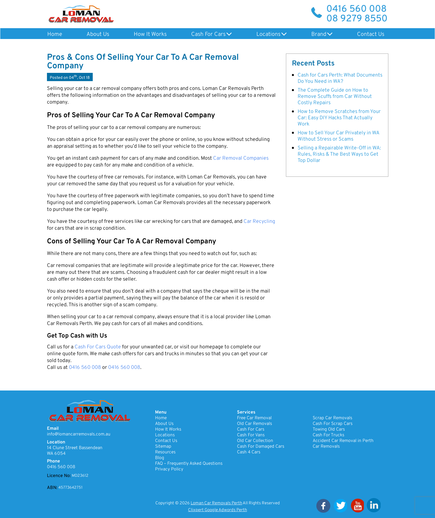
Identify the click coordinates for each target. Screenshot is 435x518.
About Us (97, 34)
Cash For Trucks (328, 435)
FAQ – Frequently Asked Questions (189, 463)
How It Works (149, 34)
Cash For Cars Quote (98, 347)
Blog (159, 458)
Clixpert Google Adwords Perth (217, 510)
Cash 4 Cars (249, 452)
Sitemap (163, 446)
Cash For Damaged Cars (260, 446)
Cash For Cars (207, 34)
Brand (317, 34)
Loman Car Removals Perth (216, 503)
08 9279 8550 (356, 19)
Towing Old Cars (329, 429)
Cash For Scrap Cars (333, 424)
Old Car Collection (255, 441)
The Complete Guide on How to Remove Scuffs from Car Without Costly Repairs (335, 96)
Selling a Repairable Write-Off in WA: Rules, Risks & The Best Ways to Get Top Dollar (339, 154)
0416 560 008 (356, 9)
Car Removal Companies (241, 158)
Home (54, 34)
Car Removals (326, 446)
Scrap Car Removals (332, 418)
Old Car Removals (254, 424)
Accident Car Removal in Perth (343, 441)
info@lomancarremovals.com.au (78, 434)
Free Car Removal (254, 418)
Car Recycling (259, 221)
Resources (165, 452)
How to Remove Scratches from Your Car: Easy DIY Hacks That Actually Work (339, 118)
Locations (267, 34)
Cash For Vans (251, 435)
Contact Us (369, 34)
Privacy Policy (169, 469)
